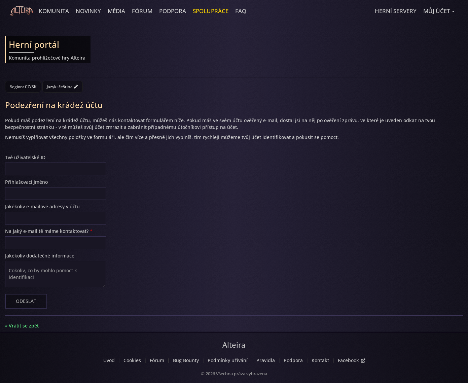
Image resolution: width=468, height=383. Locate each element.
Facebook (351, 360)
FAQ (240, 11)
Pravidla (265, 360)
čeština (68, 87)
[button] (439, 11)
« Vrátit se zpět (22, 325)
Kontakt (320, 360)
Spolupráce (210, 11)
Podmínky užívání (228, 360)
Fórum (142, 11)
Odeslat (26, 301)
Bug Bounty (186, 360)
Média (116, 11)
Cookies (132, 360)
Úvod (109, 360)
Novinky (88, 11)
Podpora (172, 11)
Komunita (54, 11)
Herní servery (396, 11)
